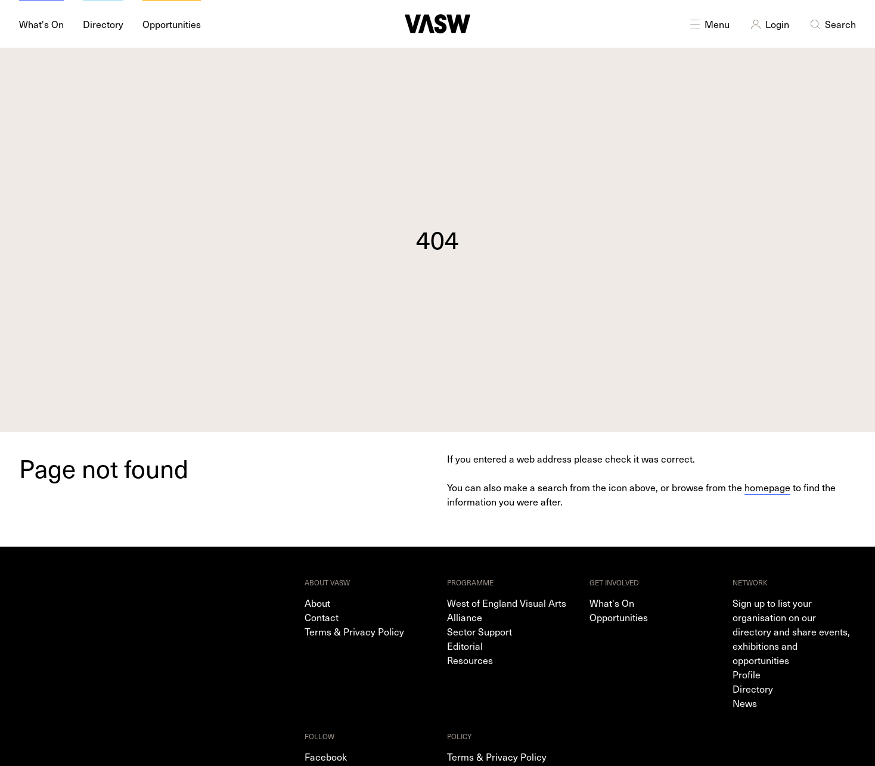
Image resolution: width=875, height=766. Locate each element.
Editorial (465, 645)
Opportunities (618, 617)
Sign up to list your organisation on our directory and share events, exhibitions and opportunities (791, 631)
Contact (322, 617)
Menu (709, 24)
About (317, 603)
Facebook (326, 756)
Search (832, 24)
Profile (747, 674)
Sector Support (479, 631)
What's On (611, 603)
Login (769, 24)
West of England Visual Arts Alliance (506, 610)
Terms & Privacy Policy (354, 631)
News (745, 703)
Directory (753, 688)
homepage (767, 487)
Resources (470, 660)
